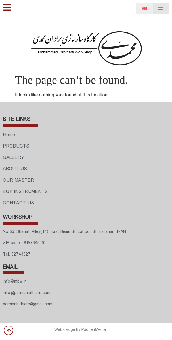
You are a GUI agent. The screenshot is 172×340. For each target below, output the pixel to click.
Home (9, 135)
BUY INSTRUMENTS (25, 192)
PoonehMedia (93, 329)
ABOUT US (15, 169)
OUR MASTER (18, 180)
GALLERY (13, 157)
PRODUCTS (16, 146)
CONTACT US (18, 203)
